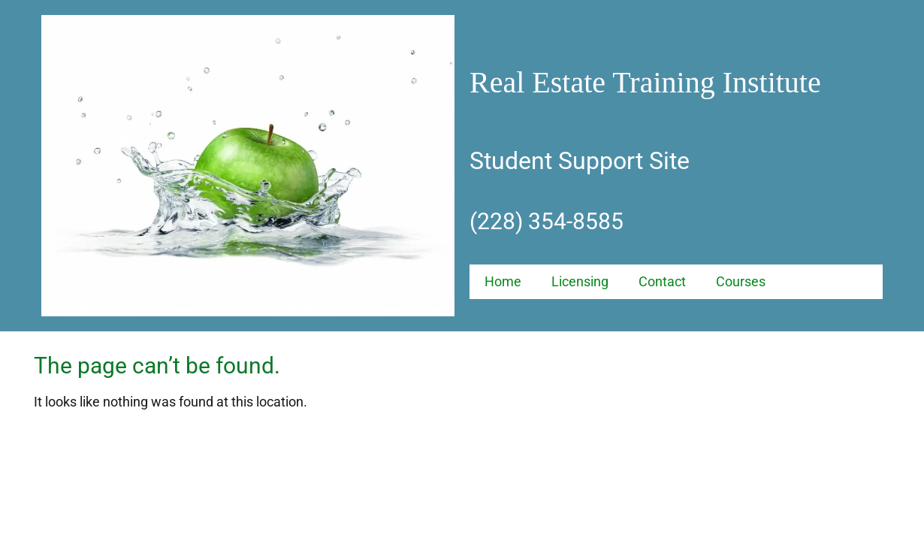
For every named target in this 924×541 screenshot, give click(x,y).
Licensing (579, 281)
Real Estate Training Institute (645, 82)
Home (503, 281)
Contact (662, 281)
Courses (740, 281)
